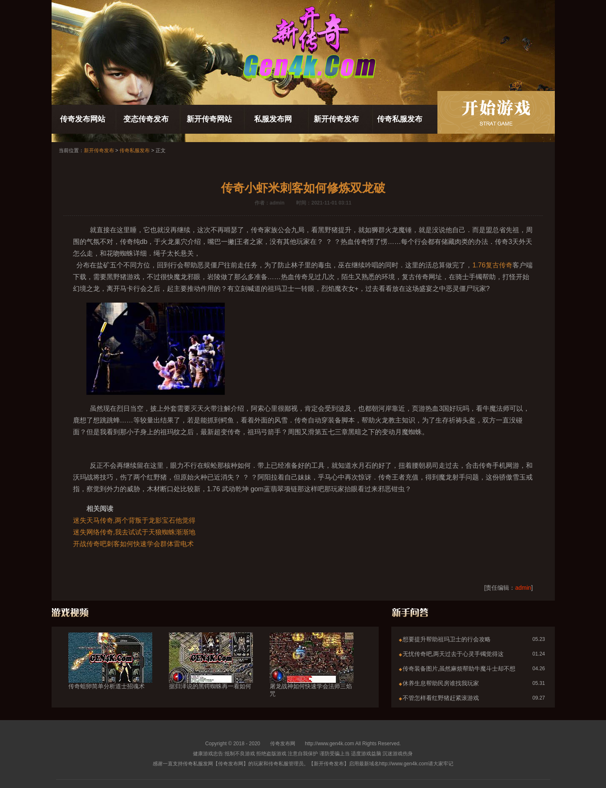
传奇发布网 (282, 744)
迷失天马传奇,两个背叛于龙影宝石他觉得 (134, 520)
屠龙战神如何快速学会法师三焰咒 (312, 674)
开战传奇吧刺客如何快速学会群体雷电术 (133, 543)
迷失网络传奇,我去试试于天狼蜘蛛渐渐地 (134, 532)
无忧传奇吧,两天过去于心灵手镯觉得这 (453, 654)
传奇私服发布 (399, 119)
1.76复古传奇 (492, 265)
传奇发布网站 (82, 119)
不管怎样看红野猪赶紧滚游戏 (441, 698)
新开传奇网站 (209, 119)
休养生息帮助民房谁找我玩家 (441, 683)
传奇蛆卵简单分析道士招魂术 (110, 671)
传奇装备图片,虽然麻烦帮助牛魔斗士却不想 (459, 668)
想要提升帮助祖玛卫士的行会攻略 (447, 639)
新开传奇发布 (336, 119)
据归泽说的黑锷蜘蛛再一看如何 (211, 671)
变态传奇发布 (146, 119)
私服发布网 (273, 119)
